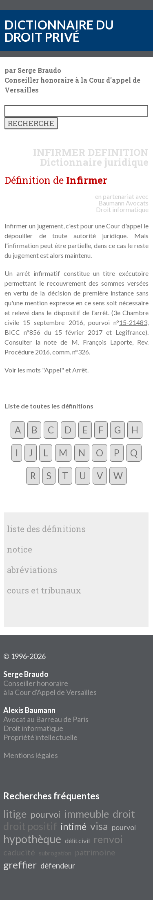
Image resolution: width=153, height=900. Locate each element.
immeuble (86, 814)
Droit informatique (33, 728)
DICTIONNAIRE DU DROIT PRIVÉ (59, 30)
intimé (73, 826)
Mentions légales (30, 755)
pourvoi (45, 814)
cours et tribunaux (44, 590)
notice (19, 549)
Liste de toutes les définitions (48, 406)
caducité (19, 852)
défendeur (57, 865)
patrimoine (95, 852)
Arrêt (79, 370)
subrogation (55, 853)
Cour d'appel (124, 226)
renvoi (108, 839)
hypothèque (32, 839)
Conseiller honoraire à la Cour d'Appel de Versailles (50, 683)
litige (15, 814)
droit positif (30, 826)
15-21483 (133, 322)
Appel (52, 370)
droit (124, 814)
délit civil (77, 840)
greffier (20, 865)
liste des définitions (46, 528)
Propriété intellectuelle (40, 737)
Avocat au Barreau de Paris (46, 719)
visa (99, 826)
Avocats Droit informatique (122, 206)
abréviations (32, 569)
